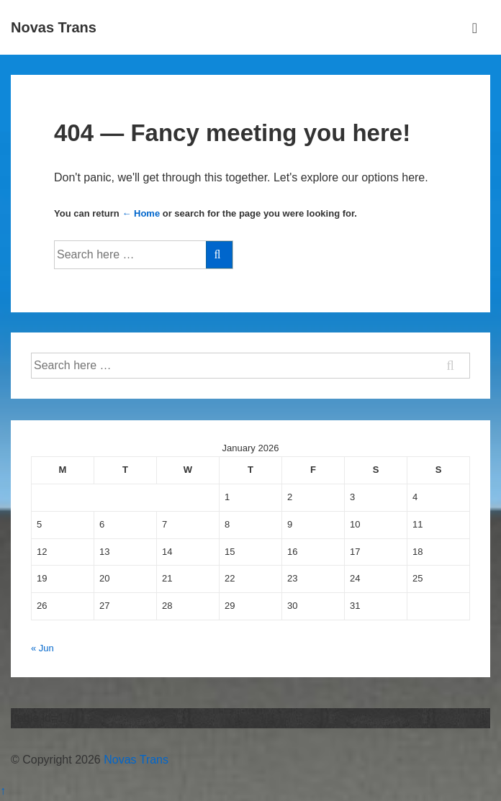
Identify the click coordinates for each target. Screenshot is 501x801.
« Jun (42, 648)
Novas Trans (53, 27)
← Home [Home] (141, 213)
